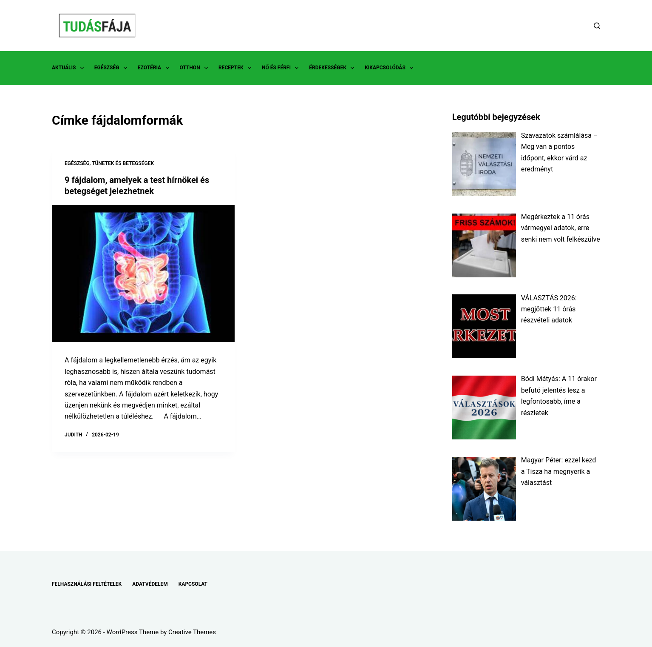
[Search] (597, 26)
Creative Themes (192, 632)
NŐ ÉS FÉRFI (282, 68)
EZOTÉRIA (155, 68)
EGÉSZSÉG (112, 68)
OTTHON (195, 68)
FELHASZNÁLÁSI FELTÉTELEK (87, 584)
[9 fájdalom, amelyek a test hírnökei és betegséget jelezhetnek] (143, 273)
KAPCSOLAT (193, 584)
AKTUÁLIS (69, 68)
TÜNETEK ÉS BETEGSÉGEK (123, 163)
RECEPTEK (236, 68)
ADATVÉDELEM (150, 584)
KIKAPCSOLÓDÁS (391, 68)
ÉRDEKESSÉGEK (333, 68)
